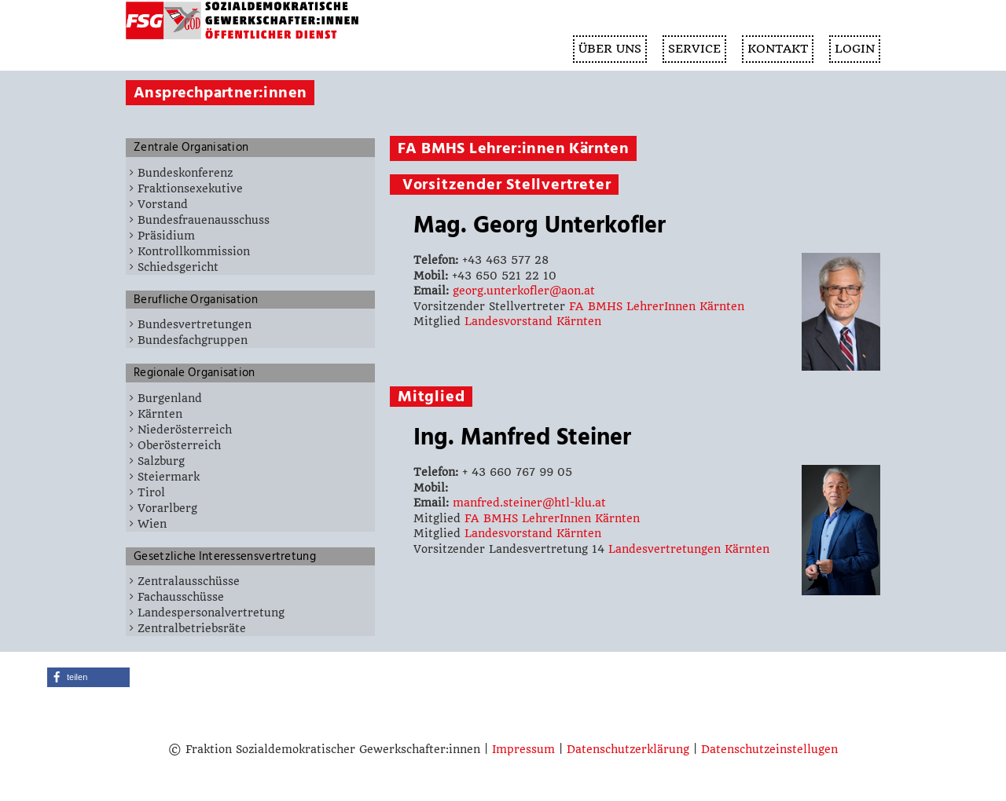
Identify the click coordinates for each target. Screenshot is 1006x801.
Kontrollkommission (194, 251)
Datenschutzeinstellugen (769, 749)
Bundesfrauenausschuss (204, 220)
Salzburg (161, 461)
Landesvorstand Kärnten (532, 321)
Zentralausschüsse (189, 581)
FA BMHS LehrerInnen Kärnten (656, 306)
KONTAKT (777, 49)
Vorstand (163, 204)
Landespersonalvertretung (211, 612)
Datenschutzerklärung (628, 749)
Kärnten (160, 414)
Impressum (523, 749)
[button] (88, 677)
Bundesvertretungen (195, 324)
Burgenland (170, 398)
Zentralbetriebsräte (192, 628)
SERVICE (694, 49)
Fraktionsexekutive (190, 188)
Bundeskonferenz (185, 172)
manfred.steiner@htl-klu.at (529, 502)
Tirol (151, 492)
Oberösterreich (179, 445)
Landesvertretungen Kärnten (688, 549)
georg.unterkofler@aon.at (524, 290)
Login (855, 49)
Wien (152, 524)
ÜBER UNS (609, 49)
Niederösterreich (185, 429)
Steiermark (169, 476)
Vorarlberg (167, 508)
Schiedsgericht (178, 267)
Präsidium (166, 235)
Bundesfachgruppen (193, 340)
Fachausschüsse (181, 597)
